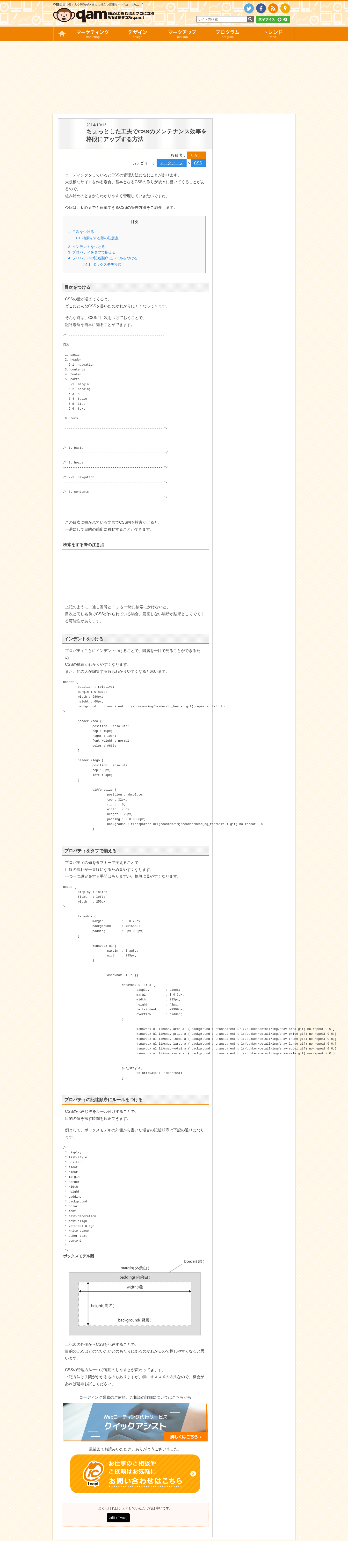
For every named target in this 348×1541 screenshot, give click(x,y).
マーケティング (92, 34)
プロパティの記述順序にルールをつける (103, 258)
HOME (61, 34)
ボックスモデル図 (102, 265)
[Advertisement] (174, 77)
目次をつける (81, 232)
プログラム (227, 34)
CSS (198, 163)
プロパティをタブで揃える (92, 252)
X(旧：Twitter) (118, 1517)
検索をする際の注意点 (97, 238)
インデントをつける (86, 247)
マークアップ (182, 34)
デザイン (137, 34)
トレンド (272, 34)
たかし (196, 155)
